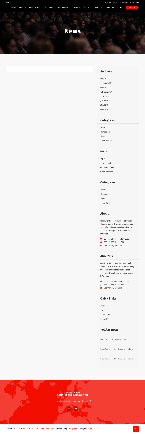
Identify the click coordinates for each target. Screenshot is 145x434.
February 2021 (106, 92)
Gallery (86, 8)
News (77, 8)
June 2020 (104, 96)
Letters (103, 127)
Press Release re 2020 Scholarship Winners (117, 349)
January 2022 (105, 83)
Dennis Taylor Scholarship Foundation (39, 429)
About (22, 8)
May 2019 (104, 105)
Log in (102, 159)
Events (103, 310)
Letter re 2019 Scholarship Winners (114, 339)
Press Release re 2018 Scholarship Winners (117, 359)
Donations (109, 8)
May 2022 (104, 79)
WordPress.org (106, 172)
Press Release (106, 141)
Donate (132, 8)
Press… (14, 2)
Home (13, 8)
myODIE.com (93, 429)
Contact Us (97, 8)
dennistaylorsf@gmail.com (129, 2)
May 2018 (104, 109)
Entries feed (105, 163)
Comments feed (107, 167)
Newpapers (105, 132)
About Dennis (34, 8)
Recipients (49, 8)
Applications (64, 8)
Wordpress (72, 429)
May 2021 (104, 87)
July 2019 (104, 101)
